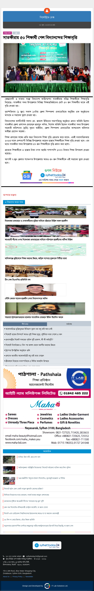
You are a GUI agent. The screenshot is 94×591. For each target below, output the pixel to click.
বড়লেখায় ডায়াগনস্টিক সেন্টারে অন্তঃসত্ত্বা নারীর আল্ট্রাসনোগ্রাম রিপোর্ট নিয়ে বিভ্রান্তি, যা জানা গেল (38, 526)
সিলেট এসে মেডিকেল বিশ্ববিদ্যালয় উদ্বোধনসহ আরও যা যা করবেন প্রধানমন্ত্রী (31, 513)
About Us (6, 577)
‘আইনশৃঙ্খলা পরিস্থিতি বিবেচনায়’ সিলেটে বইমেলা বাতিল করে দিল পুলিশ (44, 467)
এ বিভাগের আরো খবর (14, 202)
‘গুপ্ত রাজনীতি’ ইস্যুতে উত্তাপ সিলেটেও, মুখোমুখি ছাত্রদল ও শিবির (41, 478)
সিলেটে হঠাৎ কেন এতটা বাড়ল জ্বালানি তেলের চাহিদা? (23, 488)
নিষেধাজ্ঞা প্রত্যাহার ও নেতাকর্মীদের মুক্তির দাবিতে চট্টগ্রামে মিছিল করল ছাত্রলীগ (36, 220)
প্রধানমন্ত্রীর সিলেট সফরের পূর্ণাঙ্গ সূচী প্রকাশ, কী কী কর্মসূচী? (28, 339)
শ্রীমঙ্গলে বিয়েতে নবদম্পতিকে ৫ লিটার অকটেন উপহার (26, 361)
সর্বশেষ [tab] (69, 324)
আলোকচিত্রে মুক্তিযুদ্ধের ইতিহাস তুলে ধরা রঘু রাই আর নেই (28, 328)
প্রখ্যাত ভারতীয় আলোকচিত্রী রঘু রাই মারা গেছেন (24, 355)
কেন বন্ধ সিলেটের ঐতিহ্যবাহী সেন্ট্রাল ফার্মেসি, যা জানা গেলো (26, 507)
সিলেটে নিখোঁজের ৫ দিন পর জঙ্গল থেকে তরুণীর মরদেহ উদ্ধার (29, 345)
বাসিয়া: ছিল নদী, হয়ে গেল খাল (29, 457)
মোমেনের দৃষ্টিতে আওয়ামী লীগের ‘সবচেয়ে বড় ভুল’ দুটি (24, 501)
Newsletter (29, 577)
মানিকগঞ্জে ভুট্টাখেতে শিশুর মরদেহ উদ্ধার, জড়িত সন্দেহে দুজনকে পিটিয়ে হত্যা (36, 258)
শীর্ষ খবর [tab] (25, 324)
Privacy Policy (18, 577)
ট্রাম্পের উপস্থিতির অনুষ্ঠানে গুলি (17, 350)
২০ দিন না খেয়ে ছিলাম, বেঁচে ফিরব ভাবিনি (19, 519)
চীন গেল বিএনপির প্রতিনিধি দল (17, 279)
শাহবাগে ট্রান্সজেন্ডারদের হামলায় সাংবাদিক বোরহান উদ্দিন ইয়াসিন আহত (34, 317)
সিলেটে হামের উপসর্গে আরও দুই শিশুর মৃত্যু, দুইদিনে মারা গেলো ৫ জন (33, 334)
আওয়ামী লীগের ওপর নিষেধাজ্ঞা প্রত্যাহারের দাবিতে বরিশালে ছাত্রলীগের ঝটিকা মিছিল (38, 239)
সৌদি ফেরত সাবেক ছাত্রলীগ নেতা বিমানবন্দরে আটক (26, 298)
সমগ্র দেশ (7, 33)
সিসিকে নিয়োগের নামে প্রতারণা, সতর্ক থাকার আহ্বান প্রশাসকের (26, 495)
